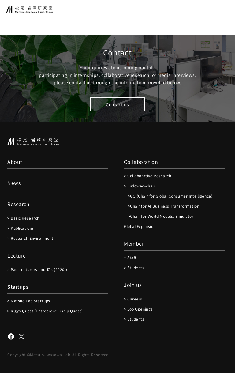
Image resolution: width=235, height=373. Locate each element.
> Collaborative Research (147, 175)
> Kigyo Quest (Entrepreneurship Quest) (45, 310)
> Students (134, 267)
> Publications (20, 228)
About (14, 161)
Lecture (16, 255)
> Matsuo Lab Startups (28, 300)
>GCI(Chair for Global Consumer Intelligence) (168, 195)
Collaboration (141, 161)
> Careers (133, 298)
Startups (17, 286)
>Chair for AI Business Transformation (161, 206)
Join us (133, 284)
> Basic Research (23, 217)
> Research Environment (30, 238)
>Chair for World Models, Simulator (159, 216)
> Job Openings (138, 308)
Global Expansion (140, 226)
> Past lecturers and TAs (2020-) (37, 269)
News (14, 182)
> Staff (130, 257)
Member (134, 243)
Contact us (117, 104)
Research (18, 204)
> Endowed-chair (139, 185)
